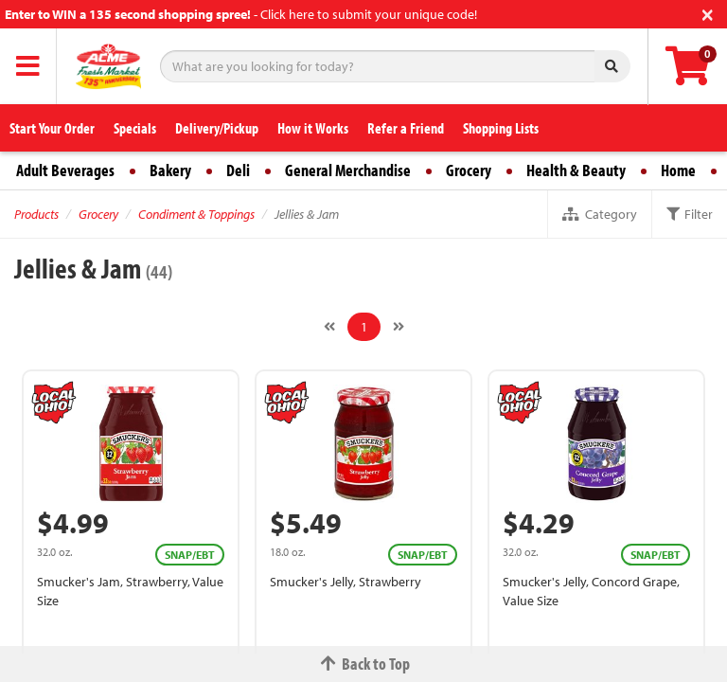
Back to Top (363, 663)
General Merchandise (348, 170)
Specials (135, 127)
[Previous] (329, 327)
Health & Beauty (576, 170)
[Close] (707, 13)
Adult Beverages (65, 170)
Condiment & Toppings (196, 214)
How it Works (312, 127)
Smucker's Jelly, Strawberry (345, 581)
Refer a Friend (405, 127)
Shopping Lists (501, 127)
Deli (238, 170)
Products (36, 214)
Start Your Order (52, 127)
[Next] (398, 327)
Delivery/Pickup (216, 127)
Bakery (170, 170)
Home (678, 170)
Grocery (468, 170)
